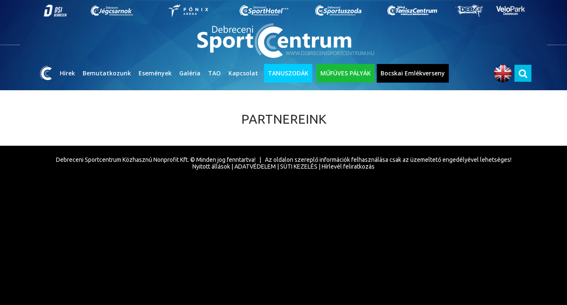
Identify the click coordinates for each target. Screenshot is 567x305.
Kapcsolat (243, 73)
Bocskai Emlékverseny (413, 73)
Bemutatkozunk (107, 73)
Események (155, 73)
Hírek (67, 73)
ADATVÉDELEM (255, 166)
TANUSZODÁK (288, 73)
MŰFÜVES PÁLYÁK (345, 73)
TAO (214, 73)
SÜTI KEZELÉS (298, 166)
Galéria (189, 73)
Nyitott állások (211, 166)
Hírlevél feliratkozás (348, 166)
